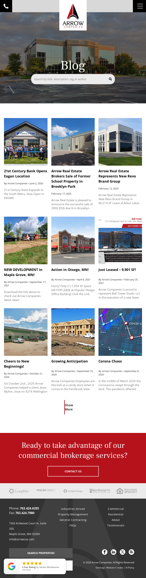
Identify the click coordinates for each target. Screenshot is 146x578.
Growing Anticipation (69, 361)
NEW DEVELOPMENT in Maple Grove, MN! (23, 272)
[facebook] (104, 552)
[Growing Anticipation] (73, 332)
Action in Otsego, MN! (70, 269)
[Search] (73, 79)
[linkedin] (113, 552)
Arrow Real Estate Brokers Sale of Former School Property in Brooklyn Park (71, 179)
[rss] (131, 552)
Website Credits (114, 567)
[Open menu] (140, 6)
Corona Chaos (110, 361)
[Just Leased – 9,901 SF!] (120, 240)
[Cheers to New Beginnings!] (25, 332)
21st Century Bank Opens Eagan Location (25, 173)
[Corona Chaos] (120, 332)
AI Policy (129, 567)
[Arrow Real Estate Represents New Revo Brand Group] (120, 142)
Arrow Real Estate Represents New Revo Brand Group (117, 176)
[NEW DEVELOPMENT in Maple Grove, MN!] (25, 240)
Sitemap (100, 567)
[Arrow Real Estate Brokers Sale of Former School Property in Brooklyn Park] (73, 142)
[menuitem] (73, 509)
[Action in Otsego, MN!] (73, 240)
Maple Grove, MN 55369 (24, 534)
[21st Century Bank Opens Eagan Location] (25, 142)
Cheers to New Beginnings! (16, 364)
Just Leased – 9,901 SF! (117, 269)
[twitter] (122, 552)
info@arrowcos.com (21, 539)
